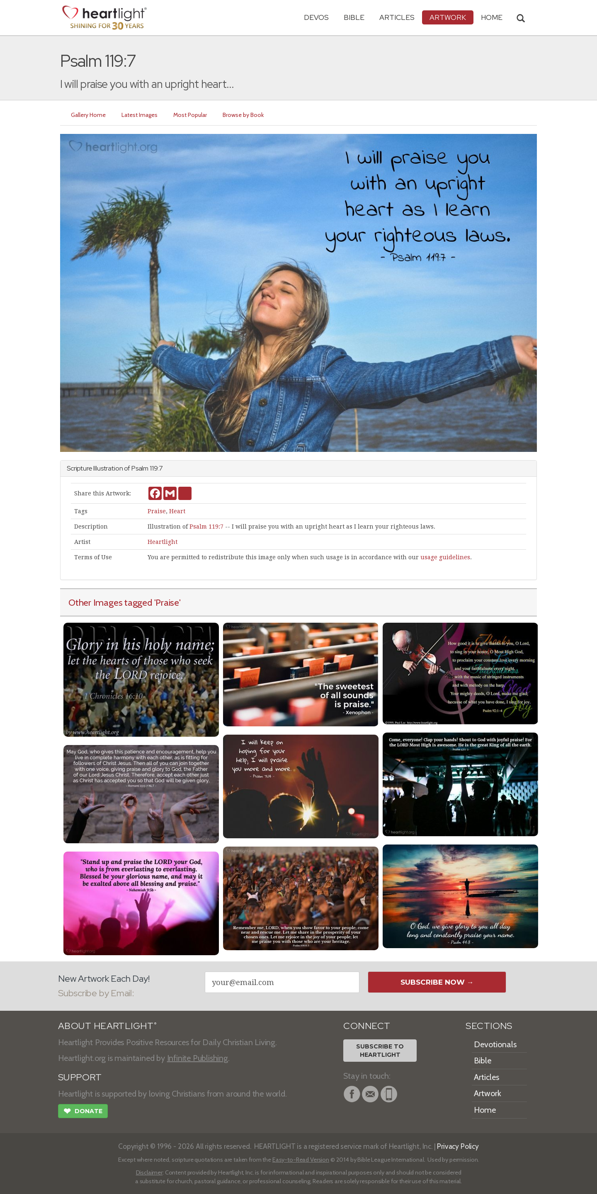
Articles (397, 17)
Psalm (139, 468)
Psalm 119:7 (206, 526)
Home (485, 1110)
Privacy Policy (458, 1146)
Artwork (448, 17)
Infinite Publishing (197, 1058)
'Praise (166, 602)
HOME (491, 17)
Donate (82, 1112)
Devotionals (495, 1044)
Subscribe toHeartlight (380, 1050)
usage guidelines (445, 557)
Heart (177, 511)
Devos (316, 17)
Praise (157, 511)
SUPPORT (80, 1077)
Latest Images (139, 115)
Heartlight (162, 542)
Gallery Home (88, 115)
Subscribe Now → (437, 982)
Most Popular (190, 115)
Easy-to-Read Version (300, 1159)
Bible (354, 17)
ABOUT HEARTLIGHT (107, 1026)
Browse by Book (243, 115)
